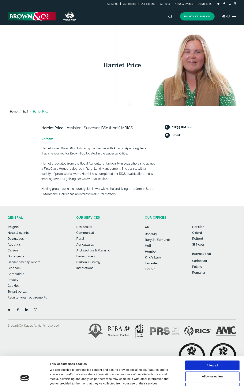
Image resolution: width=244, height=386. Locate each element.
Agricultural (85, 244)
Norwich (198, 227)
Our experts (148, 3)
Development (86, 256)
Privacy (13, 280)
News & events (184, 3)
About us (112, 3)
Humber (151, 251)
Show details (199, 378)
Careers (165, 3)
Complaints (16, 274)
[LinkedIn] (229, 4)
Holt (148, 245)
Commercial (85, 233)
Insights (13, 227)
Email (175, 135)
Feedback (14, 268)
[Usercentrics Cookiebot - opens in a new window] (24, 378)
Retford (197, 238)
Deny (212, 361)
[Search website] (170, 16)
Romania (198, 272)
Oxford (197, 233)
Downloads (205, 3)
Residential (84, 227)
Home (13, 111)
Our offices (129, 3)
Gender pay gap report (24, 262)
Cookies (13, 286)
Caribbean (199, 261)
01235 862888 (181, 127)
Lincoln (150, 269)
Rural (80, 238)
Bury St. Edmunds (158, 240)
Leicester (151, 263)
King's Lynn (153, 257)
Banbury (151, 234)
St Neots (198, 244)
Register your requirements (27, 297)
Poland (197, 267)
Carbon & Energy (88, 262)
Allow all (212, 339)
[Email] (167, 135)
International (85, 268)
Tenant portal (17, 291)
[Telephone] (167, 127)
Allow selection (212, 350)
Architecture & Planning (93, 250)
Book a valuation (197, 16)
